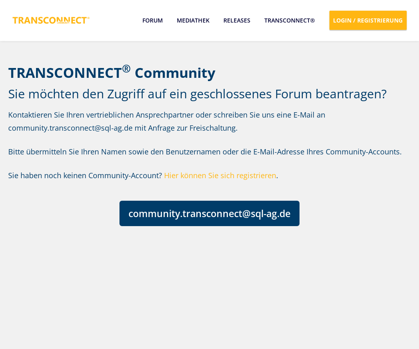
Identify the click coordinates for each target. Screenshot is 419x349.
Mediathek (193, 20)
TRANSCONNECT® (289, 20)
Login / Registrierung (368, 20)
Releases (236, 20)
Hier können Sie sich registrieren (220, 175)
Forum (152, 20)
